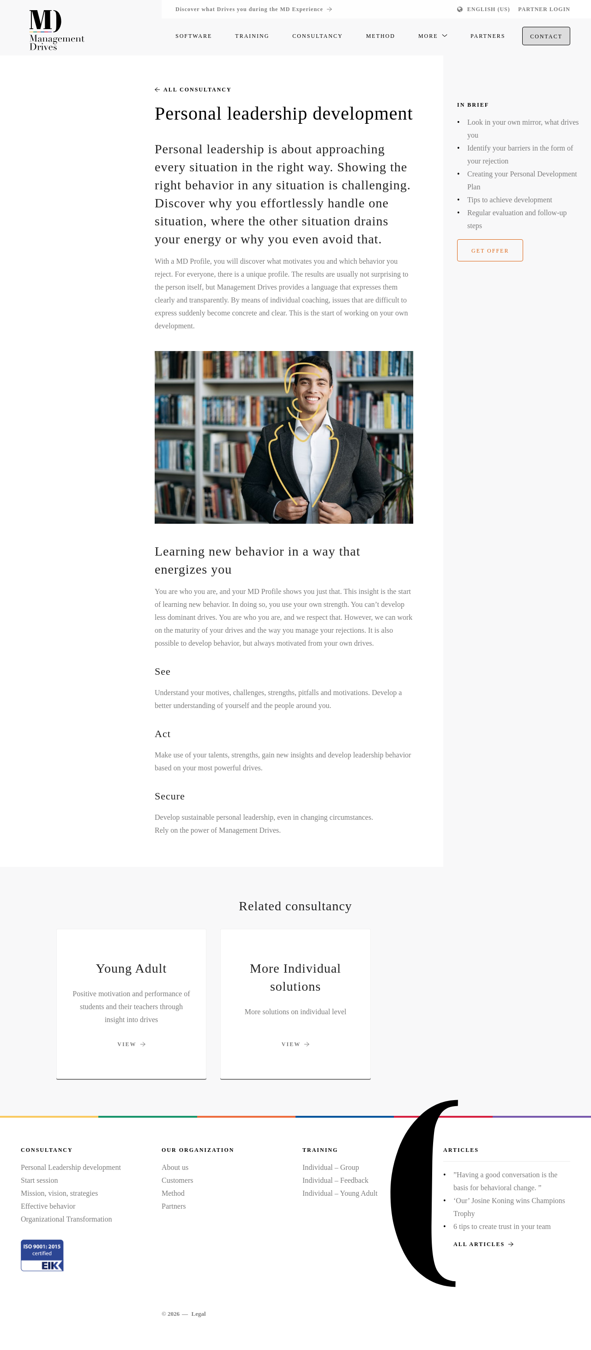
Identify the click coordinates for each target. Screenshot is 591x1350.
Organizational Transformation (66, 1219)
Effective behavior (48, 1206)
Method (173, 1193)
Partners (174, 1206)
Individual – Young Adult (340, 1193)
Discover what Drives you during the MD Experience (253, 9)
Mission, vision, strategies (59, 1193)
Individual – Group (330, 1167)
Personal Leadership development (71, 1167)
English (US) (488, 9)
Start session (39, 1180)
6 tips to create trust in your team (502, 1226)
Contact (546, 37)
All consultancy (193, 89)
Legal (198, 1313)
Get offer (490, 251)
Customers (177, 1180)
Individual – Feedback (335, 1180)
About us (175, 1167)
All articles (483, 1244)
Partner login (544, 9)
